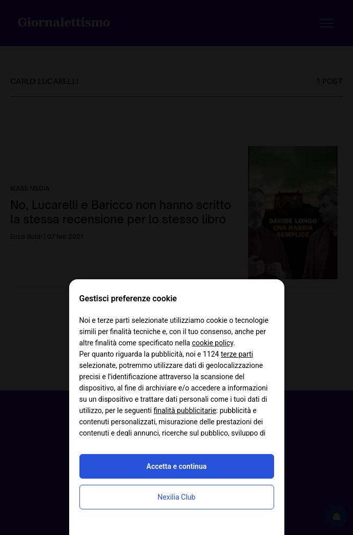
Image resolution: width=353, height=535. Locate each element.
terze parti (237, 354)
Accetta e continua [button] (176, 466)
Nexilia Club (177, 497)
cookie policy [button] (213, 343)
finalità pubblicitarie (185, 410)
